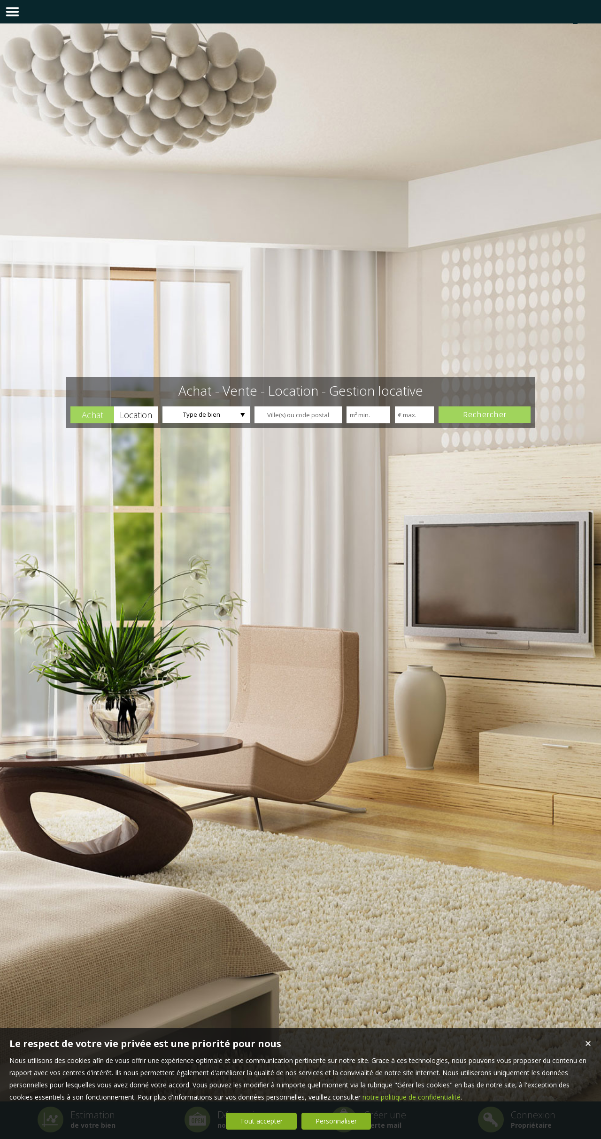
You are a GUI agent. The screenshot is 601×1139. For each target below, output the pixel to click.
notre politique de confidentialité (411, 1097)
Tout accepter (261, 1120)
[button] (92, 414)
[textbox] (298, 414)
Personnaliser (336, 1120)
